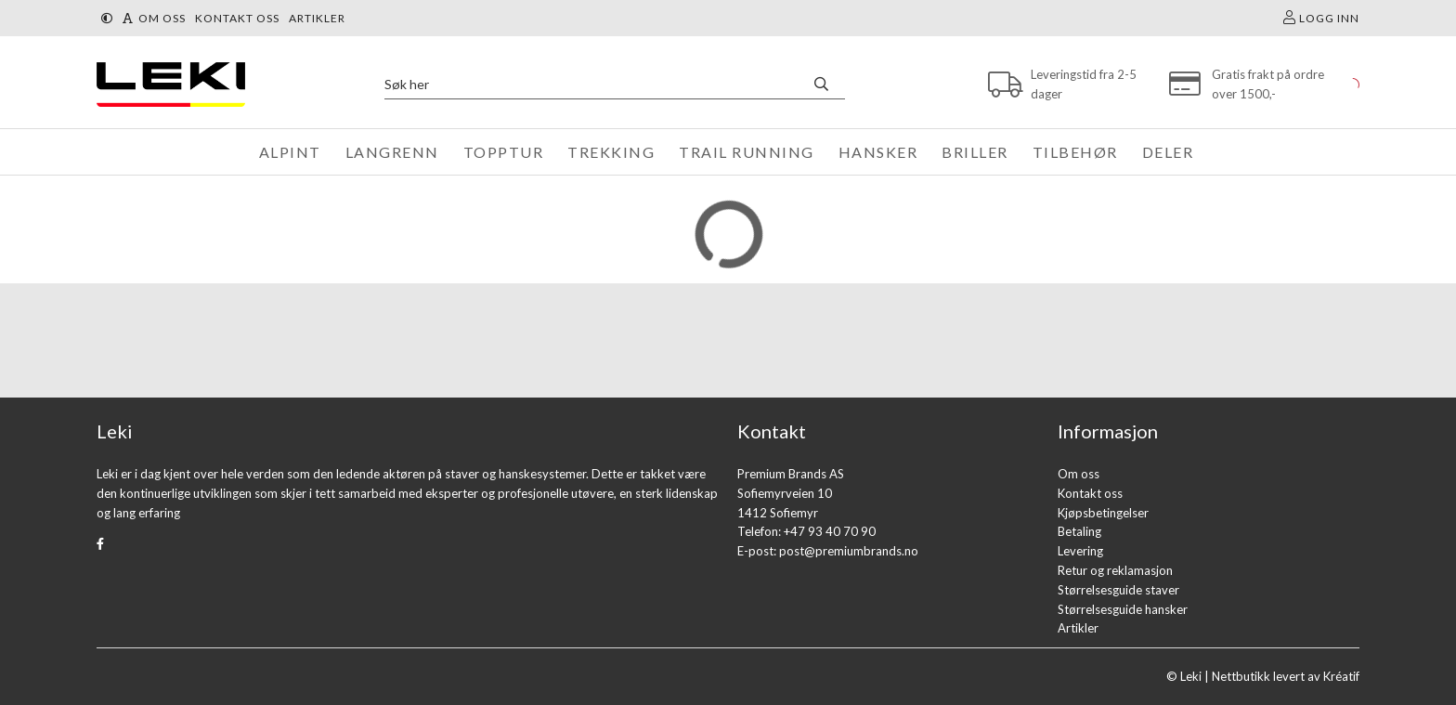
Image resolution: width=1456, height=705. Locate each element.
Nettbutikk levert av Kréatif (1285, 676)
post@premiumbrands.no (848, 550)
